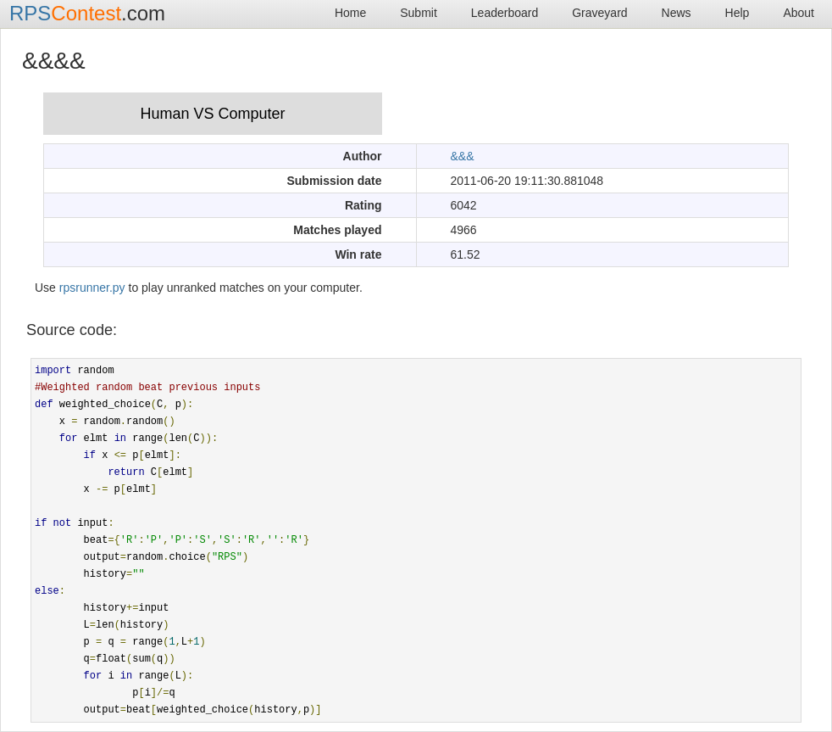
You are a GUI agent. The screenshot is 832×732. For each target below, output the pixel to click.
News (676, 13)
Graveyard (599, 13)
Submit (418, 13)
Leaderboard (504, 13)
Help (737, 13)
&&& (462, 156)
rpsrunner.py (92, 287)
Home (350, 13)
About (798, 13)
